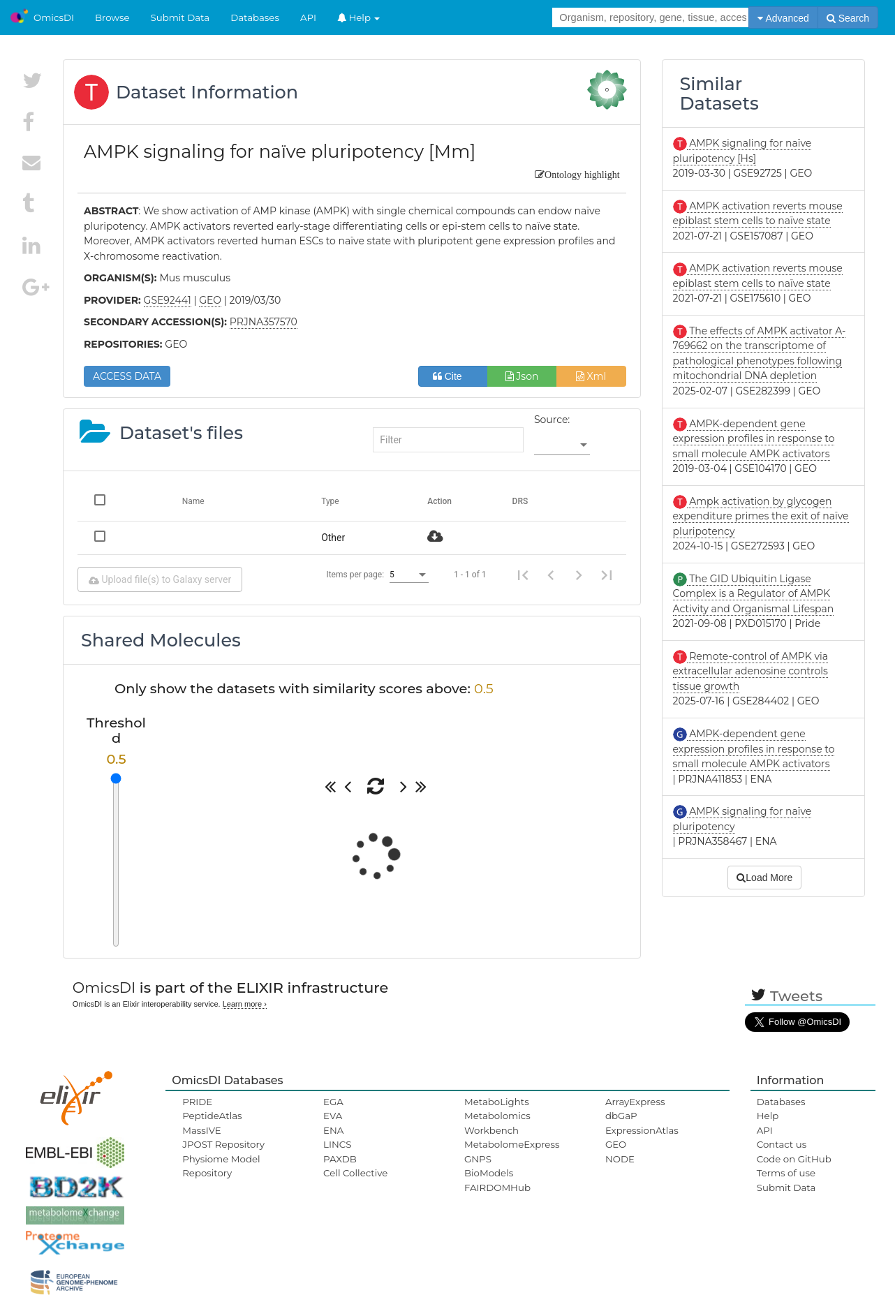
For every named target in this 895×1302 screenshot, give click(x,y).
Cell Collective (355, 1172)
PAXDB (340, 1158)
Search (848, 18)
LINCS (337, 1144)
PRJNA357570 (263, 322)
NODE (620, 1158)
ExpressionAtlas (642, 1130)
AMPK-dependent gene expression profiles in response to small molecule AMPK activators (754, 438)
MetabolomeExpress (511, 1144)
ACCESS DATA (127, 376)
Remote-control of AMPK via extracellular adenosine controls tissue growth (750, 671)
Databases (254, 17)
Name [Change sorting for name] (193, 501)
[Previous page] (551, 575)
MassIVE (201, 1130)
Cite (453, 376)
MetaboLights (496, 1101)
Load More (764, 877)
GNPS (477, 1158)
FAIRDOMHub (497, 1187)
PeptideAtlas (212, 1115)
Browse (112, 17)
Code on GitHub (794, 1158)
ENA (333, 1130)
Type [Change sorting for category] (330, 501)
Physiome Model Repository (221, 1165)
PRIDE (197, 1101)
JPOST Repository (223, 1144)
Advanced (782, 18)
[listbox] (562, 445)
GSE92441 (167, 300)
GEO (615, 1144)
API (308, 17)
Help (358, 17)
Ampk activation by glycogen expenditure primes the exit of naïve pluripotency (761, 516)
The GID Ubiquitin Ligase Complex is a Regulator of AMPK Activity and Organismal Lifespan (753, 593)
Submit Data (180, 17)
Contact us (781, 1144)
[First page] (523, 575)
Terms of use (786, 1172)
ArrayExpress (635, 1101)
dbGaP (621, 1115)
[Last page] (607, 575)
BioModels (488, 1172)
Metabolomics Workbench (497, 1122)
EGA (333, 1101)
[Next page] (579, 575)
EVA (332, 1115)
